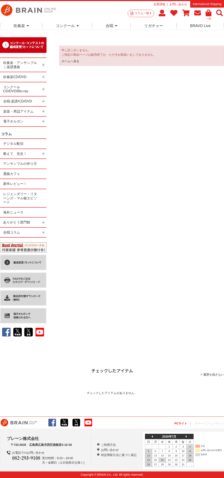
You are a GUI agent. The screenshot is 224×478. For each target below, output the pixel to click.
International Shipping (207, 4)
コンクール (67, 26)
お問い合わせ (178, 4)
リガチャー (153, 26)
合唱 (111, 26)
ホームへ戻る (70, 61)
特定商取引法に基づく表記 (119, 455)
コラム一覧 (142, 13)
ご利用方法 (108, 444)
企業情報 (159, 4)
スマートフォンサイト (209, 423)
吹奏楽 (21, 26)
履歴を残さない (213, 374)
